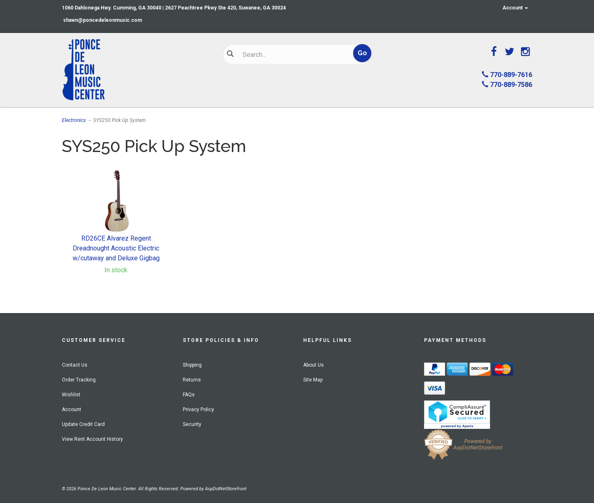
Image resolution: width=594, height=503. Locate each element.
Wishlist (71, 395)
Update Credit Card (83, 424)
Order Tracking (79, 380)
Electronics (74, 120)
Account (515, 8)
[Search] (291, 54)
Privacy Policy (198, 409)
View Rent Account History (92, 439)
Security (192, 424)
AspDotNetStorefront (225, 488)
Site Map (313, 380)
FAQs (189, 395)
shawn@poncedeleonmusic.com (102, 20)
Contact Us (74, 365)
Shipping (192, 365)
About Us (313, 365)
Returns (192, 380)
